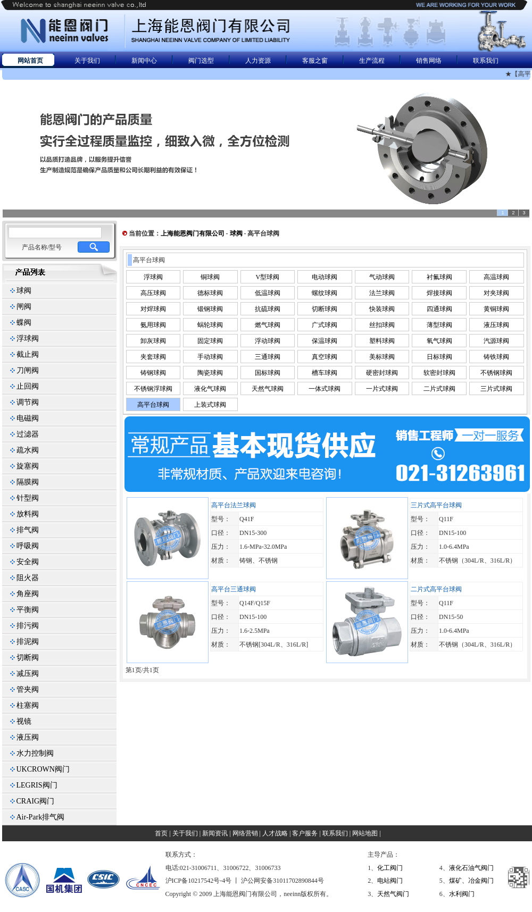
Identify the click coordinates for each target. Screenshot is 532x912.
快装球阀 (382, 309)
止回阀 (27, 386)
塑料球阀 (382, 341)
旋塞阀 (27, 466)
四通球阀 (439, 309)
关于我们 (87, 60)
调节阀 (27, 402)
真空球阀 (324, 357)
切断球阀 (324, 309)
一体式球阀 (324, 388)
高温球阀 (496, 277)
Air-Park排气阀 (40, 817)
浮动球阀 (267, 341)
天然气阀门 (393, 894)
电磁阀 (27, 418)
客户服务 (305, 833)
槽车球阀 (324, 372)
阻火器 (27, 578)
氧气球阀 (439, 341)
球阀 (23, 291)
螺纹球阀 (324, 293)
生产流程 (372, 60)
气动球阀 (382, 277)
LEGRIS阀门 (36, 785)
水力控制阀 (35, 753)
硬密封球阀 (382, 372)
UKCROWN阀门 (43, 769)
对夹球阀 (496, 293)
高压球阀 (153, 293)
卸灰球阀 (153, 341)
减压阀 (27, 673)
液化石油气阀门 (471, 868)
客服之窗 (315, 60)
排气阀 (27, 530)
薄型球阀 (439, 325)
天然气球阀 (268, 388)
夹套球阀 (153, 357)
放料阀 (27, 514)
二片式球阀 (439, 388)
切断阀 (27, 658)
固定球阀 (210, 341)
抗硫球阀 (267, 309)
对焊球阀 (153, 309)
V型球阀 (268, 277)
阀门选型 (201, 60)
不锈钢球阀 (496, 372)
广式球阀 (324, 325)
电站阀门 (390, 880)
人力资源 (258, 60)
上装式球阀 (210, 404)
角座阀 (27, 594)
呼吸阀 (27, 546)
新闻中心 (144, 60)
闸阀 (23, 307)
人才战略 (275, 833)
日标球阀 (439, 357)
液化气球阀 (210, 388)
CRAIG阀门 (35, 801)
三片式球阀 (496, 388)
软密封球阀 (439, 372)
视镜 (23, 721)
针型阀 (27, 498)
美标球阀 (382, 357)
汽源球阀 (496, 341)
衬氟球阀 (439, 277)
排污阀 (27, 626)
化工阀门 (390, 868)
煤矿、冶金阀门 (471, 880)
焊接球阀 (439, 293)
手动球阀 (210, 357)
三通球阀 (267, 357)
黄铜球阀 (496, 309)
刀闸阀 (27, 370)
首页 (161, 833)
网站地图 (365, 833)
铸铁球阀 (496, 357)
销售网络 (429, 60)
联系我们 (485, 60)
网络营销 (245, 833)
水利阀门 (462, 894)
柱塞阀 (27, 705)
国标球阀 (267, 372)
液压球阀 (496, 325)
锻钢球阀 (210, 309)
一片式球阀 (382, 388)
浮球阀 (27, 338)
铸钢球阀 (153, 372)
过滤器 (27, 434)
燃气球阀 (267, 325)
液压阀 (27, 737)
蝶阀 (23, 323)
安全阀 (27, 562)
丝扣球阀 (382, 325)
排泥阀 (27, 642)
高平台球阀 (153, 404)
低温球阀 (267, 293)
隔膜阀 (27, 482)
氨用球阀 (153, 325)
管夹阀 (27, 689)
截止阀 (27, 354)
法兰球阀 (382, 293)
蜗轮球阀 (210, 325)
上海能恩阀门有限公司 (193, 233)
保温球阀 (324, 341)
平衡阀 (27, 610)
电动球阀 (324, 277)
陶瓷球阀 (210, 372)
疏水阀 (27, 450)
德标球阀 (210, 293)
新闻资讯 (215, 833)
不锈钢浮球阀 (153, 388)
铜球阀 (210, 277)
